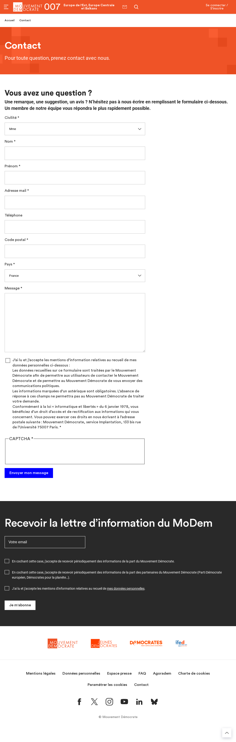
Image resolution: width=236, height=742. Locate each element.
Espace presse (119, 684)
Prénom (11, 166)
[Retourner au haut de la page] (226, 732)
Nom (9, 141)
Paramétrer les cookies (107, 696)
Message (12, 288)
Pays (8, 264)
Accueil (10, 20)
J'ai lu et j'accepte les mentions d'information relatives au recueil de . (78, 599)
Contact (141, 696)
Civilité (11, 118)
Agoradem (162, 684)
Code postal (15, 240)
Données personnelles (81, 684)
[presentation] (44, 463)
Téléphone (13, 215)
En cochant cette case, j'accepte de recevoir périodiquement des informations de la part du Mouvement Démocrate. (93, 572)
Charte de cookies (194, 684)
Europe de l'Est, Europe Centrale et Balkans (89, 7)
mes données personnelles (126, 599)
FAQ (142, 684)
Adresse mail (15, 190)
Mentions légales (41, 684)
